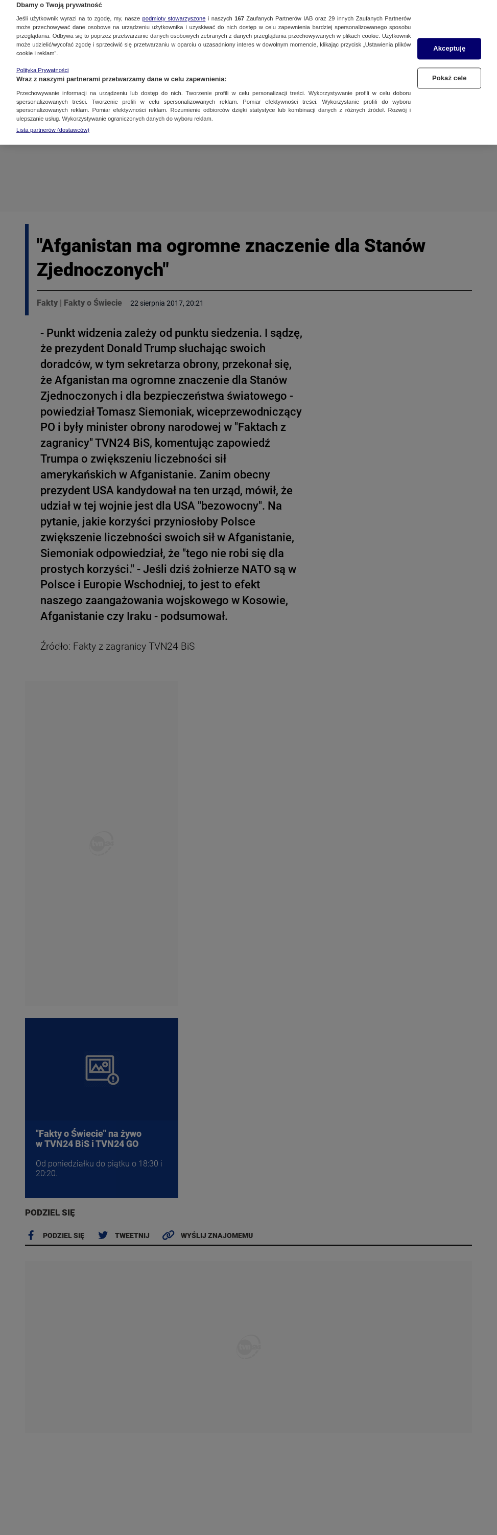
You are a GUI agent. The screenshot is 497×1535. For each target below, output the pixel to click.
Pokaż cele (449, 66)
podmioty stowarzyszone (174, 6)
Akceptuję (449, 36)
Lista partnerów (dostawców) (52, 117)
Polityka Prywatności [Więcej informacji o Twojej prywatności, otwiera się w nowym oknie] (42, 58)
